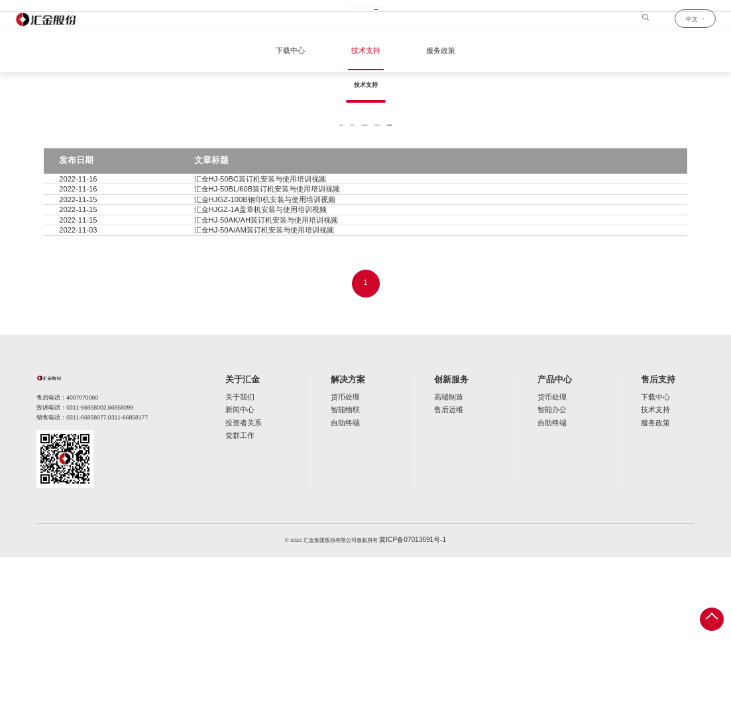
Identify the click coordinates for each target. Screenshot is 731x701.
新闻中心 (236, 552)
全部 (250, 168)
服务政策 (435, 51)
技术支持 (366, 51)
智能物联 (342, 552)
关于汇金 (238, 524)
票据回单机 (421, 168)
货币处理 (342, 540)
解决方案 (344, 524)
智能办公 (553, 552)
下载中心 (296, 51)
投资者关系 (238, 563)
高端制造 (448, 540)
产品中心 (556, 524)
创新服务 (450, 524)
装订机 (477, 168)
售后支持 (662, 524)
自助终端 (342, 563)
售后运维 (448, 552)
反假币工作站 (356, 168)
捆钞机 (296, 168)
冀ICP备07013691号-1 (412, 685)
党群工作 (236, 575)
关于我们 (236, 540)
